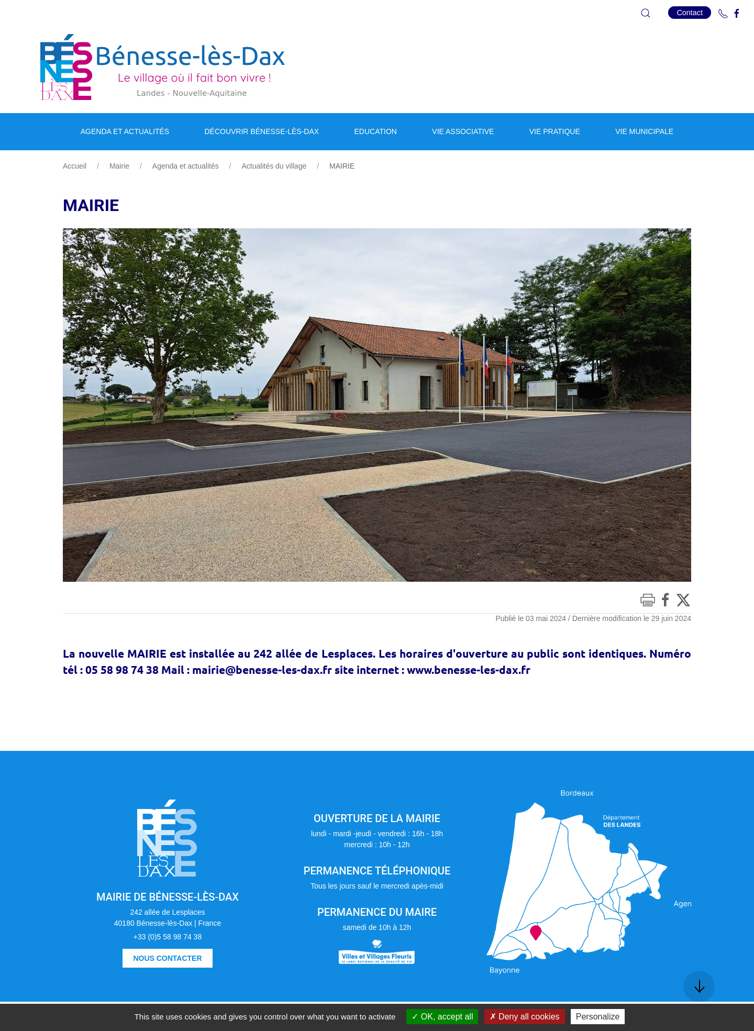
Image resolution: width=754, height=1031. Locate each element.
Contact (690, 12)
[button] (645, 13)
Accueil (74, 166)
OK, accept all (442, 1016)
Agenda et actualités (185, 166)
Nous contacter (167, 958)
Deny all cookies (525, 1016)
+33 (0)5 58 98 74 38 (168, 937)
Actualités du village (273, 166)
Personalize (598, 1016)
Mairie (119, 166)
